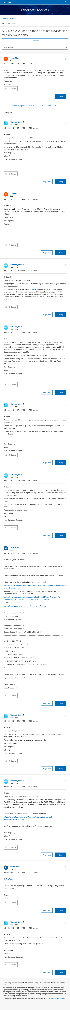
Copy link (47, 181)
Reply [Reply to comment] (61, 181)
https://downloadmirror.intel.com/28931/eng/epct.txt (25, 606)
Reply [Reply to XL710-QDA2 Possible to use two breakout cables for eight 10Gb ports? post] (61, 96)
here (4, 984)
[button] (65, 58)
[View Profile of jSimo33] (14, 58)
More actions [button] (9, 47)
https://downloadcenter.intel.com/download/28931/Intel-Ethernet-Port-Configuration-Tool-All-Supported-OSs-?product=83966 (33, 598)
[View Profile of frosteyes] (14, 547)
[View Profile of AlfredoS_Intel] (17, 122)
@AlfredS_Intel (12, 879)
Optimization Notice (58, 998)
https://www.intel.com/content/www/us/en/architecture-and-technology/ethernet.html (28, 818)
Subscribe (35, 40)
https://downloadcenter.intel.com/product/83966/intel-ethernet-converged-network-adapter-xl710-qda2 (35, 586)
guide (34, 289)
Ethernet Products (9, 18)
